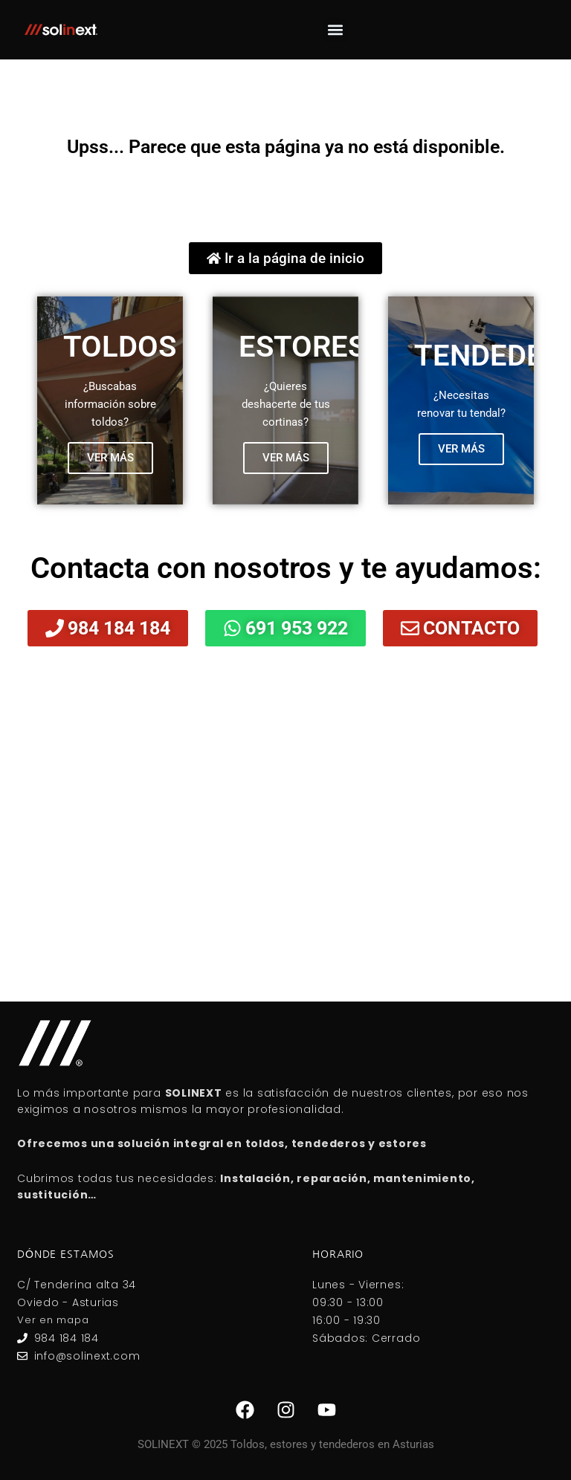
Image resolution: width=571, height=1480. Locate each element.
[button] (335, 30)
